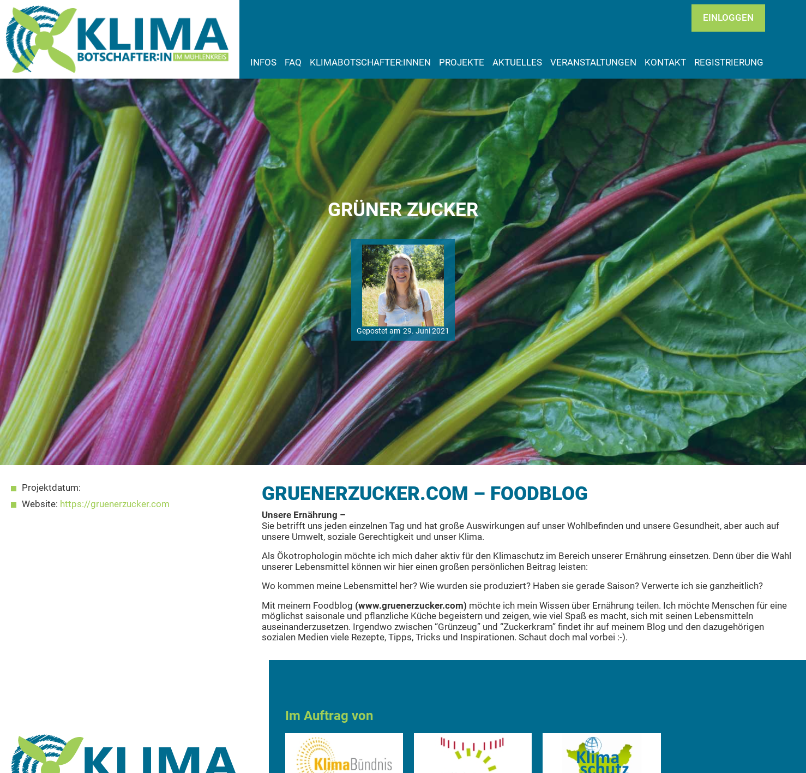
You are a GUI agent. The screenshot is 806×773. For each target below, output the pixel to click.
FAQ (293, 62)
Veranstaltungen (593, 62)
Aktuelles (517, 62)
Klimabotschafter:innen (370, 62)
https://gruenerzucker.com (115, 503)
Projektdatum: (51, 488)
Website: (40, 504)
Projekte (461, 62)
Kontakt (665, 62)
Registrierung (728, 62)
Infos (263, 62)
